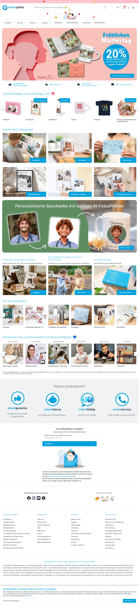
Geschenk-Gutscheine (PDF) (13, 548)
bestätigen (49, 444)
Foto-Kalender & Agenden (12, 542)
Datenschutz (41, 522)
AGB (38, 528)
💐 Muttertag (99, 23)
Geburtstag (75, 539)
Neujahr (74, 522)
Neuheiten (58, 23)
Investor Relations (43, 539)
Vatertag (74, 531)
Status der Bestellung (113, 539)
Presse (39, 534)
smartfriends (109, 542)
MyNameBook (8, 528)
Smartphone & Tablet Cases (13, 537)
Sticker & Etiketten (10, 545)
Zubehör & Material (10, 539)
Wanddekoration (9, 525)
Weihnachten (75, 519)
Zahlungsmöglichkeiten (113, 531)
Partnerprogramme (44, 537)
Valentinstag (75, 525)
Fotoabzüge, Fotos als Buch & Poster (16, 534)
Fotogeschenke (8, 522)
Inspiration (86, 23)
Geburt (73, 542)
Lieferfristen (109, 525)
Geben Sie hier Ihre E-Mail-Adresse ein (58, 435)
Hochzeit (74, 537)
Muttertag (74, 528)
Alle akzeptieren (128, 601)
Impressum (41, 531)
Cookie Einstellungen (12, 601)
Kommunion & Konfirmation (81, 534)
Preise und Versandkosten (114, 522)
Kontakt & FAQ (110, 519)
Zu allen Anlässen (77, 545)
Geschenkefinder (72, 23)
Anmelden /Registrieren (113, 534)
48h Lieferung (110, 528)
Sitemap (108, 537)
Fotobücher (7, 519)
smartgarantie (110, 545)
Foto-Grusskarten (9, 531)
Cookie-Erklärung (43, 525)
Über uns (40, 519)
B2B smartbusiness (44, 542)
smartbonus (109, 548)
